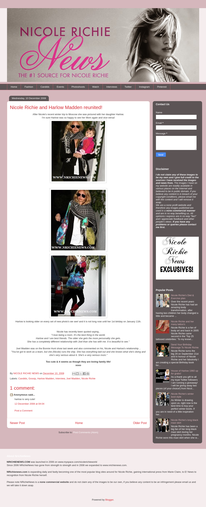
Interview (60, 378)
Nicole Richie (88, 378)
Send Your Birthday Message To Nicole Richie (185, 346)
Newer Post (17, 423)
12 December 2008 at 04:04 (29, 403)
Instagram (144, 86)
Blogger (109, 499)
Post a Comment (24, 410)
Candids (44, 86)
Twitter (128, 86)
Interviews (111, 86)
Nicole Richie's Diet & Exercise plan (182, 297)
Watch (95, 86)
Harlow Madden (45, 378)
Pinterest (162, 86)
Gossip (32, 378)
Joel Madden (73, 378)
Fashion (29, 86)
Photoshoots (78, 86)
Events (60, 86)
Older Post (140, 423)
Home (14, 86)
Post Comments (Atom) (85, 432)
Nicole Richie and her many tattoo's (182, 323)
